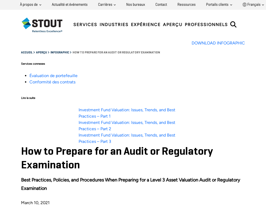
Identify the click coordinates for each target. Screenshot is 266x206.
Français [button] (252, 5)
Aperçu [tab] (172, 24)
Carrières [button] (105, 5)
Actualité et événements (70, 5)
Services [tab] (85, 24)
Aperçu (42, 52)
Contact (161, 5)
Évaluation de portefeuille (53, 75)
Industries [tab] (114, 24)
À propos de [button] (29, 5)
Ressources (186, 5)
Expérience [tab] (146, 24)
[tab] (46, 25)
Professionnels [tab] (206, 24)
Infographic (60, 52)
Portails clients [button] (217, 5)
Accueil (27, 52)
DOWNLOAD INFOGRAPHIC (218, 43)
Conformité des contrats (52, 81)
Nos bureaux (135, 5)
